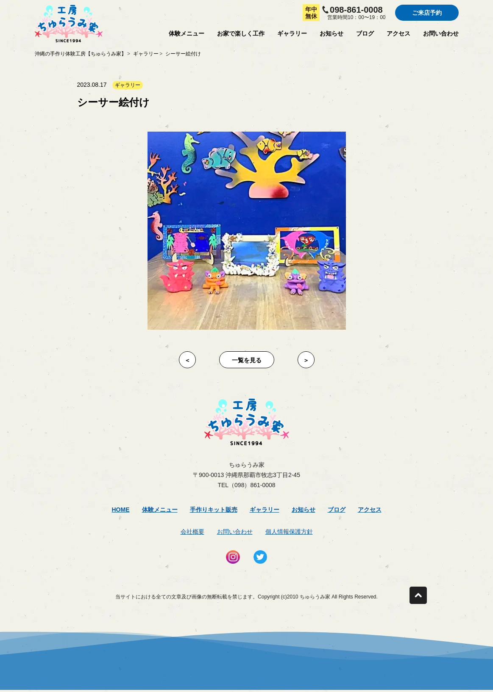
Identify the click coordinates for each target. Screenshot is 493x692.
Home (121, 509)
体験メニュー (186, 33)
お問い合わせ (441, 33)
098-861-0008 (356, 9)
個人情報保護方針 (289, 531)
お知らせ (331, 33)
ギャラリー (292, 33)
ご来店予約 (427, 12)
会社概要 (192, 531)
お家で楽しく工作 (241, 33)
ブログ (365, 33)
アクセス (398, 33)
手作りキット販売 (213, 509)
